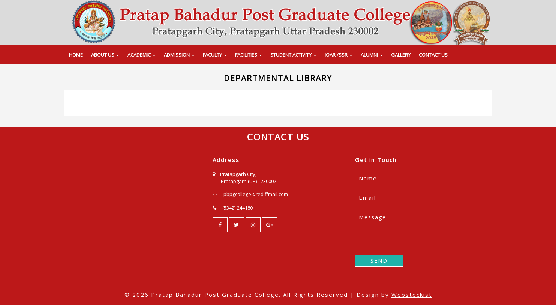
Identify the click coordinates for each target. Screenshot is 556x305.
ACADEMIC (141, 54)
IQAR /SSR (338, 54)
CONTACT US (433, 54)
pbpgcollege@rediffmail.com (255, 194)
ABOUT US (105, 54)
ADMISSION (179, 54)
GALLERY (401, 54)
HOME (76, 54)
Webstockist (411, 294)
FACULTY (215, 54)
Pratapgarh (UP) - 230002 (248, 181)
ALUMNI (372, 54)
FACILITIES (248, 54)
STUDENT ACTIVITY (293, 54)
